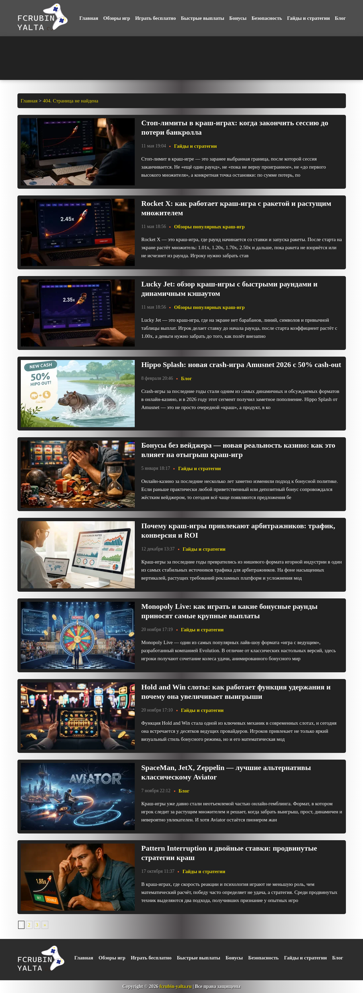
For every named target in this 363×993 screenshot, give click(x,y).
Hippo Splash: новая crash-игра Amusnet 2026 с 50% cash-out (241, 364)
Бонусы (237, 18)
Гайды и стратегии (308, 18)
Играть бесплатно (155, 18)
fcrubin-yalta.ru (176, 986)
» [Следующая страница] (45, 925)
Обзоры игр (116, 18)
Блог (340, 18)
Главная (88, 18)
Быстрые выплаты (202, 18)
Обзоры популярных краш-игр (209, 226)
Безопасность (267, 18)
